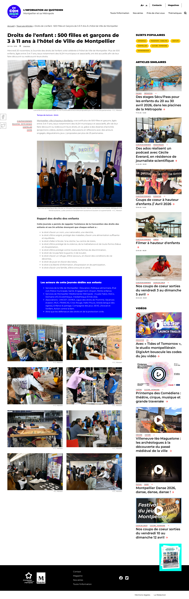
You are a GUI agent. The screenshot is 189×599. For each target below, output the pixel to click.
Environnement (143, 50)
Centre (29, 130)
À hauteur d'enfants (24, 121)
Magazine (78, 576)
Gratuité (175, 41)
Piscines (139, 93)
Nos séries (138, 13)
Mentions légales (142, 595)
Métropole (142, 41)
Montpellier (27, 127)
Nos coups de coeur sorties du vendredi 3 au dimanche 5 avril (158, 290)
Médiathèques (158, 144)
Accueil (11, 26)
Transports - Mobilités (159, 41)
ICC (147, 340)
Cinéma (155, 239)
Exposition (157, 196)
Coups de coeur (159, 282)
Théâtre (139, 389)
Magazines (173, 5)
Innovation (140, 340)
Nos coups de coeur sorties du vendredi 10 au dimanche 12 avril (158, 533)
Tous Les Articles (24, 26)
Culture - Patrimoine (159, 45)
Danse (146, 484)
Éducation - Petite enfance (22, 124)
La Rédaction (160, 595)
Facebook (3, 117)
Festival (139, 484)
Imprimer (26, 46)
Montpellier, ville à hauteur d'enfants (55, 120)
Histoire (148, 435)
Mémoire (139, 435)
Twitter (3, 126)
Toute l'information (119, 13)
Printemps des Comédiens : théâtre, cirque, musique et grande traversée (158, 397)
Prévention (148, 93)
